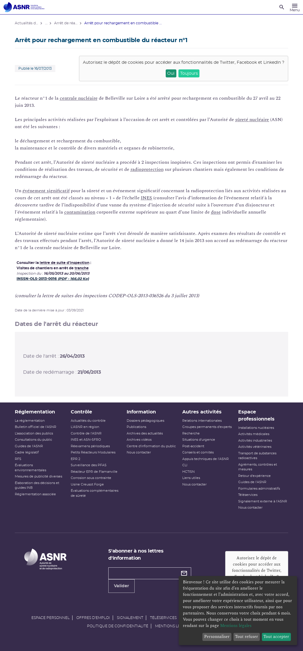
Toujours (189, 73)
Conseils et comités (198, 452)
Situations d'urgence (198, 439)
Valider (121, 586)
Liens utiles (191, 478)
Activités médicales (253, 434)
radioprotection (147, 169)
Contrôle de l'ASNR (86, 433)
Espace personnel (50, 618)
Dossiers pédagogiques (145, 420)
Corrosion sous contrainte (91, 478)
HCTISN (188, 471)
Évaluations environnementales (30, 468)
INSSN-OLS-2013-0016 (37, 279)
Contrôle (81, 412)
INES (146, 197)
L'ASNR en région (85, 427)
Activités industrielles (255, 440)
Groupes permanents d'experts (207, 427)
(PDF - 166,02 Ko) (73, 279)
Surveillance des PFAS (89, 465)
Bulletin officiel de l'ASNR (35, 427)
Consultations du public (33, 439)
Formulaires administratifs (259, 488)
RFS (18, 459)
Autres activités (202, 412)
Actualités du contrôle (88, 420)
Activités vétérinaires (254, 446)
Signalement (130, 618)
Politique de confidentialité (117, 626)
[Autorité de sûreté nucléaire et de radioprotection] (24, 7)
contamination (79, 212)
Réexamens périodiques (90, 446)
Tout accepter (276, 637)
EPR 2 (75, 459)
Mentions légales (173, 626)
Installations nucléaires (256, 427)
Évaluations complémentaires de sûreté (94, 493)
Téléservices (247, 494)
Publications (136, 427)
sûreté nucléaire (252, 119)
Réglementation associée (35, 494)
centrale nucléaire (79, 98)
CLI (184, 465)
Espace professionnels (256, 415)
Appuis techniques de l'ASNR (205, 459)
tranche (82, 268)
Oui (171, 73)
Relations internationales (202, 420)
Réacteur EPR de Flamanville (94, 471)
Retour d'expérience (254, 475)
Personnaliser (217, 637)
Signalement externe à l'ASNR (262, 501)
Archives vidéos (139, 439)
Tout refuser (246, 637)
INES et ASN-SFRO (86, 439)
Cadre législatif (27, 452)
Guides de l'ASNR (29, 446)
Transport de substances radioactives (257, 456)
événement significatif (46, 190)
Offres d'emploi (93, 618)
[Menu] (294, 7)
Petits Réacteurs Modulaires (93, 452)
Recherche (191, 433)
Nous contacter (139, 452)
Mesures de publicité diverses (38, 476)
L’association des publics (34, 433)
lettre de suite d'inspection (64, 263)
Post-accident (193, 446)
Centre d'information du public (151, 446)
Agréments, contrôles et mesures (257, 467)
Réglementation (35, 412)
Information (141, 412)
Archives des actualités (145, 433)
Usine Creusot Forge (87, 484)
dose (216, 212)
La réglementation (30, 420)
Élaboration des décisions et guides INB (37, 485)
